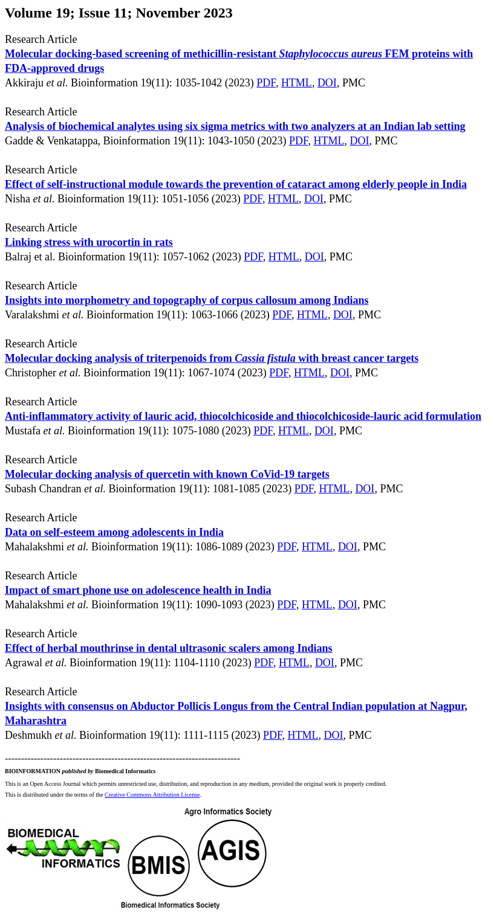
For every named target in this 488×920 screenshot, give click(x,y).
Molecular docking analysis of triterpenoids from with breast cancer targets (211, 358)
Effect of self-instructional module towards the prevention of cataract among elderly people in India (236, 184)
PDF (266, 83)
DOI (327, 83)
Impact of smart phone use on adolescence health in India (138, 590)
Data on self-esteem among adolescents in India (114, 532)
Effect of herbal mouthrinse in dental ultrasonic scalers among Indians (169, 648)
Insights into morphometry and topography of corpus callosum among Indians (187, 300)
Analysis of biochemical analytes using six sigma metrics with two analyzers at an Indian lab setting (235, 126)
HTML (296, 83)
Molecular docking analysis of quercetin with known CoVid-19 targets (167, 474)
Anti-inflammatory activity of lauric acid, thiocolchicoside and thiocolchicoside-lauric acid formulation (243, 416)
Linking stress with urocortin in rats (89, 242)
